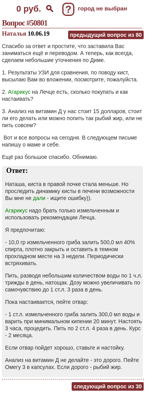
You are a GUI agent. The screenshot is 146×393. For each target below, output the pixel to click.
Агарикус (19, 92)
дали (39, 198)
